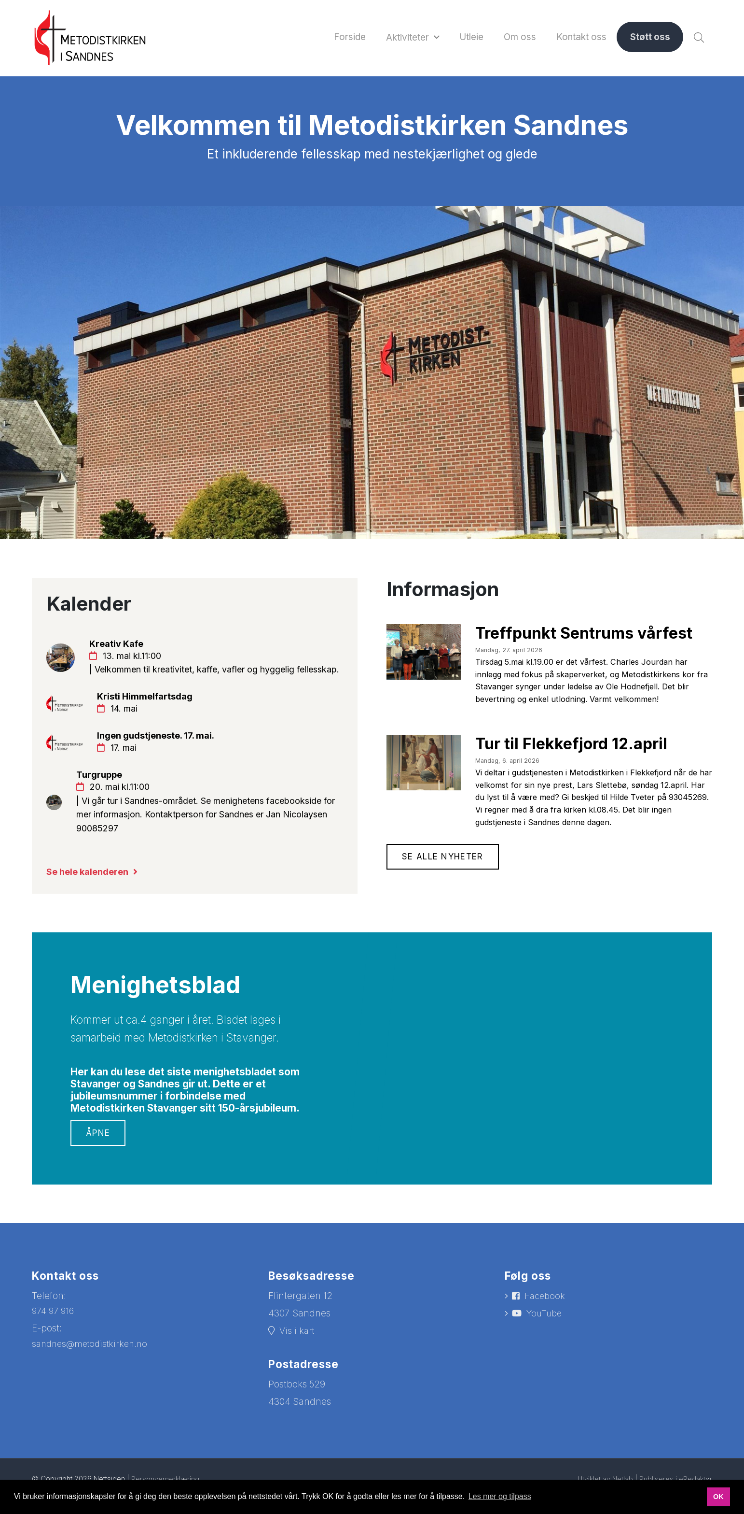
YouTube (546, 1344)
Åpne (98, 1163)
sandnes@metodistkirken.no (93, 1374)
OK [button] (718, 1496)
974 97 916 (54, 1340)
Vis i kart (298, 1361)
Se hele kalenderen (90, 901)
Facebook (546, 1326)
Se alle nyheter (445, 871)
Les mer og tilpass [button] (499, 1496)
